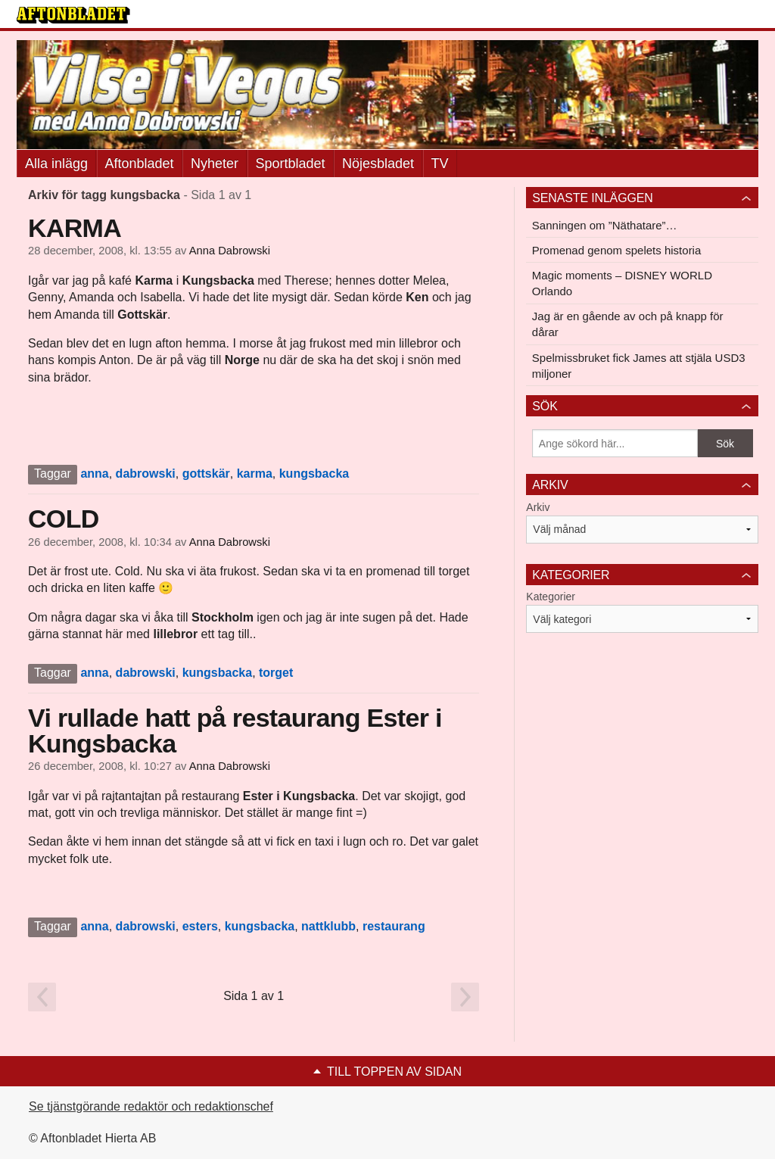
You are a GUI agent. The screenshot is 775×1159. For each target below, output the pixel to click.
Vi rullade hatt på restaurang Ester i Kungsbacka (235, 730)
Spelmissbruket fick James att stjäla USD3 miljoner (638, 365)
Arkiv (537, 507)
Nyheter (214, 163)
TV (440, 163)
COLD (63, 518)
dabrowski (146, 473)
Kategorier (550, 596)
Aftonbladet (139, 163)
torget (276, 672)
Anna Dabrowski (229, 251)
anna (94, 473)
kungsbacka (314, 473)
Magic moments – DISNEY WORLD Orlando (622, 283)
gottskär (206, 473)
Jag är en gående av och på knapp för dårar (628, 324)
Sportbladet (290, 163)
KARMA (74, 227)
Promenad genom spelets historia (616, 250)
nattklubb (328, 926)
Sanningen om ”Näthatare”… (604, 225)
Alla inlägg (56, 163)
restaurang (394, 926)
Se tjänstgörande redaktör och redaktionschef (151, 1106)
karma (254, 473)
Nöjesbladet (378, 163)
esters (200, 926)
